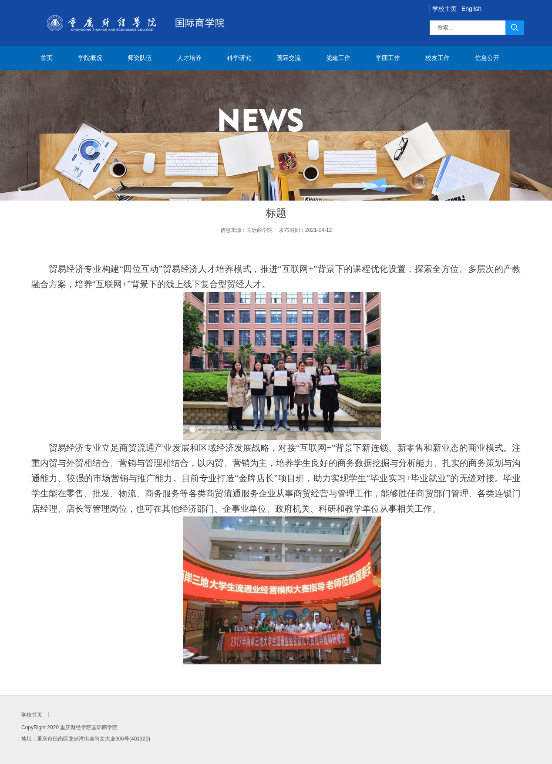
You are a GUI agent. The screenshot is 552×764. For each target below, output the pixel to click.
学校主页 (444, 8)
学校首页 (31, 715)
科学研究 (239, 57)
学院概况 (90, 57)
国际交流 (288, 57)
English (471, 8)
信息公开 (487, 57)
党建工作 (338, 57)
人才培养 (189, 57)
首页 (46, 57)
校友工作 (437, 57)
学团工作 (388, 57)
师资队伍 (140, 57)
